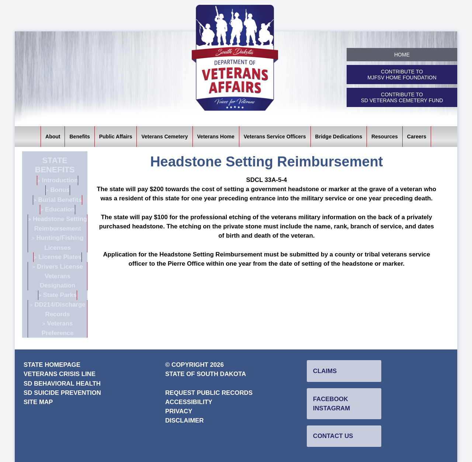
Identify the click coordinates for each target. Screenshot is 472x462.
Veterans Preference (58, 328)
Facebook (330, 399)
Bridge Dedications (338, 136)
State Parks (60, 295)
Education (60, 209)
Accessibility (188, 402)
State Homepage (52, 364)
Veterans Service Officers (275, 136)
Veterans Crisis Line (60, 373)
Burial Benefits (59, 199)
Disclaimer (184, 420)
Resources (384, 136)
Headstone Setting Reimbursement (60, 224)
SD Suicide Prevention (62, 392)
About (52, 136)
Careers (416, 136)
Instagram (331, 408)
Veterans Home (216, 136)
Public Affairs (115, 136)
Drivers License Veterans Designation (60, 276)
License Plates (59, 257)
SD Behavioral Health (62, 383)
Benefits (79, 136)
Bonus (59, 189)
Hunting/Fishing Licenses (60, 242)
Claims (325, 371)
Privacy (178, 411)
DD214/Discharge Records (60, 309)
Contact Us (333, 435)
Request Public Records (209, 392)
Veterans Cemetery (164, 136)
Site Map (38, 402)
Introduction (60, 180)
